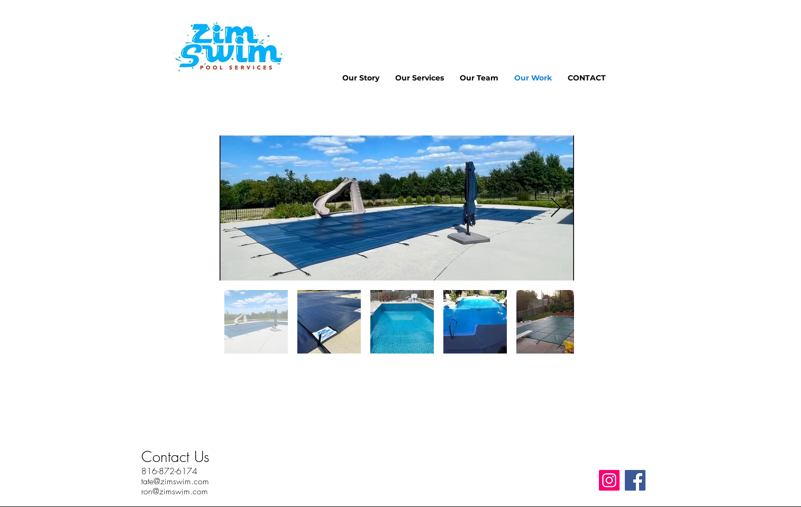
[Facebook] (635, 480)
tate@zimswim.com (175, 481)
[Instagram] (609, 480)
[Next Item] (556, 208)
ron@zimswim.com (174, 491)
